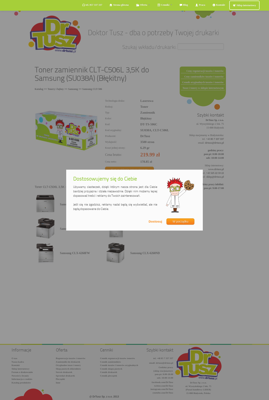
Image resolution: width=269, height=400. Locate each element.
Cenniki (164, 5)
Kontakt (218, 5)
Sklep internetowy (244, 5)
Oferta (143, 5)
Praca (200, 5)
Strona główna (119, 5)
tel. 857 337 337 (92, 5)
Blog (183, 5)
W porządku (180, 221)
